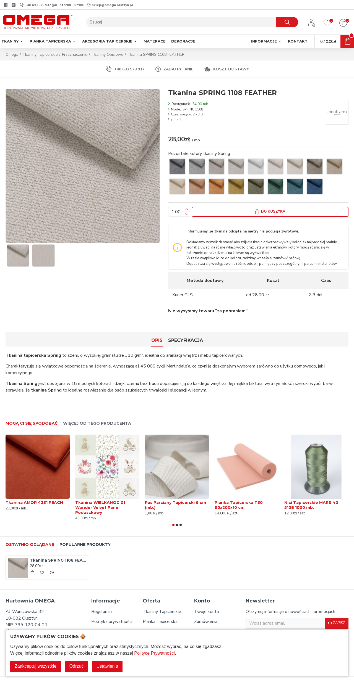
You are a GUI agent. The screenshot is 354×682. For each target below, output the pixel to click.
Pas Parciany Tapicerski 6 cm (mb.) (175, 495)
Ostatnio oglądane (30, 534)
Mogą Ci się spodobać (32, 413)
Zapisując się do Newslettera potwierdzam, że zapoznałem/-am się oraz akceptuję (295, 628)
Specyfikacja (185, 337)
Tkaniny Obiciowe (107, 54)
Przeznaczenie (74, 54)
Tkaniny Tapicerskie (40, 54)
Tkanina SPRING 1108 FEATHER (58, 550)
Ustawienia (107, 666)
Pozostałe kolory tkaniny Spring (199, 153)
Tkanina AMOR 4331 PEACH (34, 492)
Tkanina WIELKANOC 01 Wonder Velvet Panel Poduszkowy (100, 497)
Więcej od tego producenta (97, 413)
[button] (173, 515)
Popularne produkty (85, 534)
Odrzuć (76, 666)
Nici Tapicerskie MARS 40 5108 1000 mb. (311, 495)
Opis (157, 337)
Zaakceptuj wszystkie (35, 666)
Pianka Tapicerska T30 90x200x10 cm (239, 495)
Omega (12, 54)
